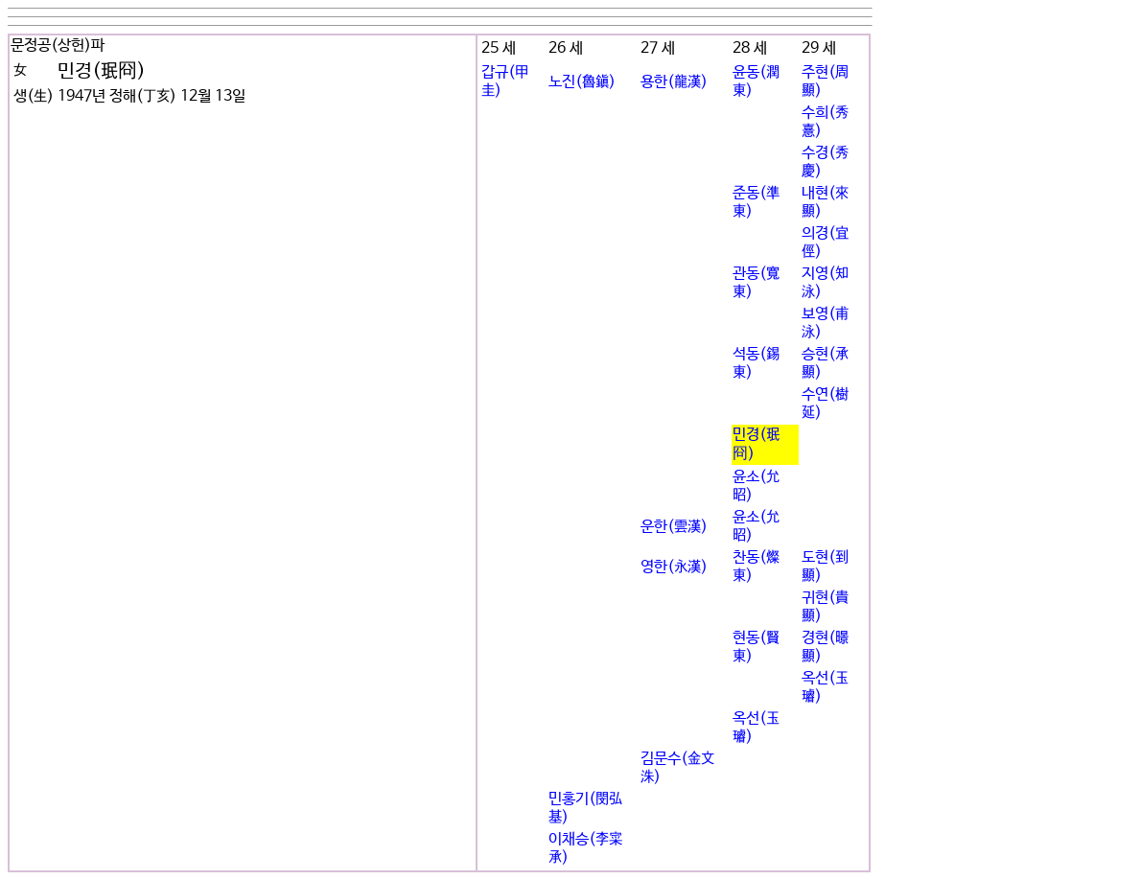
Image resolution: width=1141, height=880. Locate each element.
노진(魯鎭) (582, 82)
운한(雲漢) (674, 527)
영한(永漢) (674, 567)
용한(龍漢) (674, 82)
